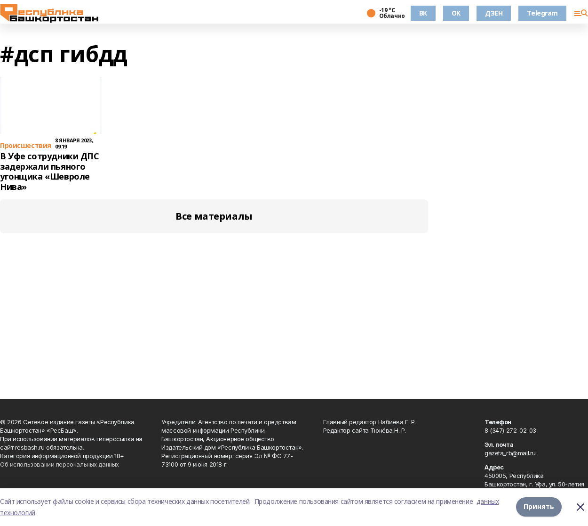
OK (456, 12)
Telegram (542, 12)
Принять (539, 506)
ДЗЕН (493, 12)
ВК (423, 12)
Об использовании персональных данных (59, 464)
